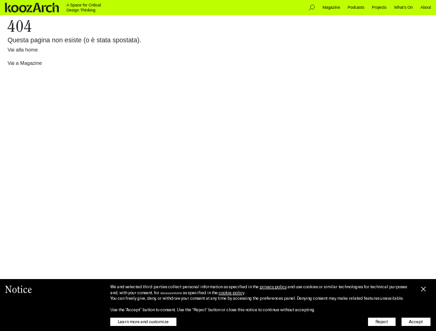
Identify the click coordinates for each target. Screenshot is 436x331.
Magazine (331, 7)
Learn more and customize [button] (143, 322)
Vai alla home (22, 49)
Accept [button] (416, 322)
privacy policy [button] (273, 287)
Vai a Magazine (24, 63)
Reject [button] (381, 322)
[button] (423, 287)
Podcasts (356, 7)
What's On (403, 7)
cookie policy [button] (231, 293)
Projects (379, 7)
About (425, 7)
